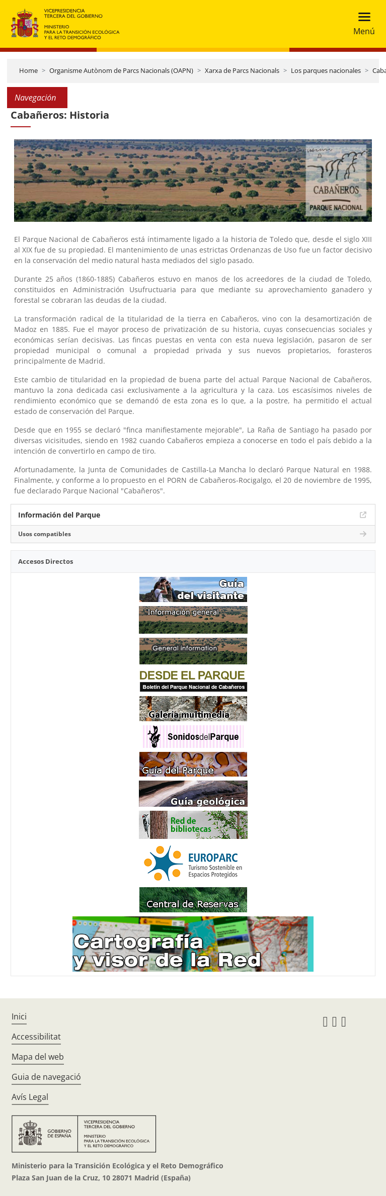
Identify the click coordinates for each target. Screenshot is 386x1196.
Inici (19, 1016)
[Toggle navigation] (361, 24)
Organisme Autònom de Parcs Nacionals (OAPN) (121, 70)
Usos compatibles (44, 534)
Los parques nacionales (326, 70)
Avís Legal (30, 1096)
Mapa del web (38, 1056)
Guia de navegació (46, 1076)
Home (28, 70)
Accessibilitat (36, 1036)
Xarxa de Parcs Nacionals (242, 70)
